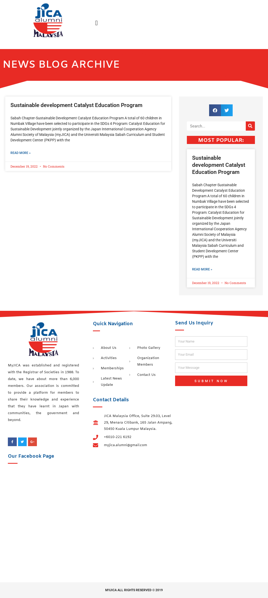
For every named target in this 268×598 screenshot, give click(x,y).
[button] (96, 23)
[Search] (250, 126)
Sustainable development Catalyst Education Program (76, 105)
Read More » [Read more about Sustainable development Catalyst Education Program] (20, 153)
